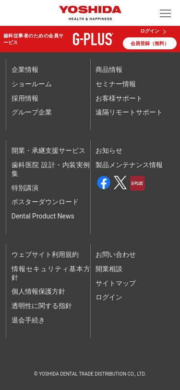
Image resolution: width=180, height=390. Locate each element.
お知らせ (109, 150)
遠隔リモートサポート (129, 112)
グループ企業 (32, 112)
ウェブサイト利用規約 (45, 254)
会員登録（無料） (150, 43)
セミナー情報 (116, 84)
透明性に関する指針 (42, 306)
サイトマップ (116, 283)
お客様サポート (119, 98)
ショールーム (32, 84)
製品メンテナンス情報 (129, 165)
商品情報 (109, 69)
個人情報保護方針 (38, 291)
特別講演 (25, 188)
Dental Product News (43, 216)
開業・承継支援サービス (48, 150)
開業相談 (109, 269)
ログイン (149, 31)
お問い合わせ (116, 254)
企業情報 (25, 69)
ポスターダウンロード (45, 202)
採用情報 (25, 98)
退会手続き (28, 320)
